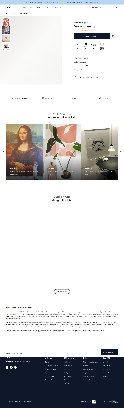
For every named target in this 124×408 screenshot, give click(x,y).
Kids (31, 7)
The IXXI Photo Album (35, 2)
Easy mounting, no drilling (95, 58)
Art (16, 7)
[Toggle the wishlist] (110, 7)
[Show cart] (115, 7)
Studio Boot (78, 23)
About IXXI (58, 7)
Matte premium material (95, 66)
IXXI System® (95, 70)
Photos (24, 7)
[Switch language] (95, 7)
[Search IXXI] (101, 7)
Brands (39, 7)
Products (48, 7)
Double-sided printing (95, 62)
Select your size (91, 36)
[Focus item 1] (31, 51)
